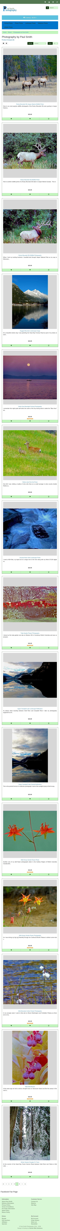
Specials (4, 1224)
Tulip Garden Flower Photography (30, 633)
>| (25, 1184)
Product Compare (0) (8, 40)
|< (3, 1184)
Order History (35, 1220)
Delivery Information (8, 1203)
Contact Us (34, 1201)
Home (4, 32)
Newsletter (34, 1224)
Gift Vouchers (6, 1220)
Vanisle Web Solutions (35, 1228)
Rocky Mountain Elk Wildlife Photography (30, 255)
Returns (33, 1203)
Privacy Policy (6, 1205)
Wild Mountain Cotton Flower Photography (30, 1011)
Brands (4, 1218)
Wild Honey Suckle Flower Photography (30, 935)
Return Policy (6, 1212)
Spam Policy (5, 1210)
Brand (10, 32)
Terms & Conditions (8, 1207)
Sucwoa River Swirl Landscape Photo (30, 557)
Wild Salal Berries (30, 1086)
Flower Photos (19, 23)
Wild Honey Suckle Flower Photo (30, 860)
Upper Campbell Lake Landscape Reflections (29, 708)
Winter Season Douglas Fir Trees (30, 1162)
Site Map (33, 1205)
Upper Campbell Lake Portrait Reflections (30, 784)
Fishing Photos (8, 23)
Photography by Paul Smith (21, 32)
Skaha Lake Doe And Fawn (30, 482)
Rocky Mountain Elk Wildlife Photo (30, 179)
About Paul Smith (7, 1201)
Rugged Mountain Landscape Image (30, 331)
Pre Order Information (8, 1208)
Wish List (34, 1222)
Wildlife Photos (8, 27)
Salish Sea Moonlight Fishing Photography (30, 406)
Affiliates (4, 1222)
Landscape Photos (30, 23)
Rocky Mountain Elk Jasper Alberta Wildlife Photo (30, 104)
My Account (34, 1218)
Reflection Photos (43, 23)
